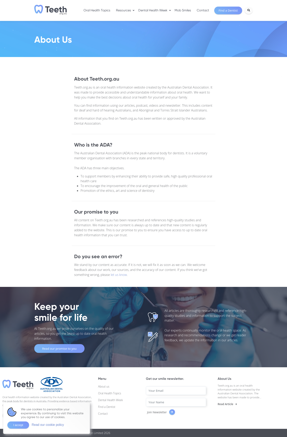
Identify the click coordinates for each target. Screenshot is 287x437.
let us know (119, 275)
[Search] (249, 10)
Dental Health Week (152, 10)
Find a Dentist (106, 407)
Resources (123, 10)
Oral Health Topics (97, 10)
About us (103, 386)
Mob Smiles (183, 10)
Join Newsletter (161, 412)
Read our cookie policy (48, 424)
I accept (18, 425)
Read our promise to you (59, 348)
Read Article (225, 404)
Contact (203, 10)
